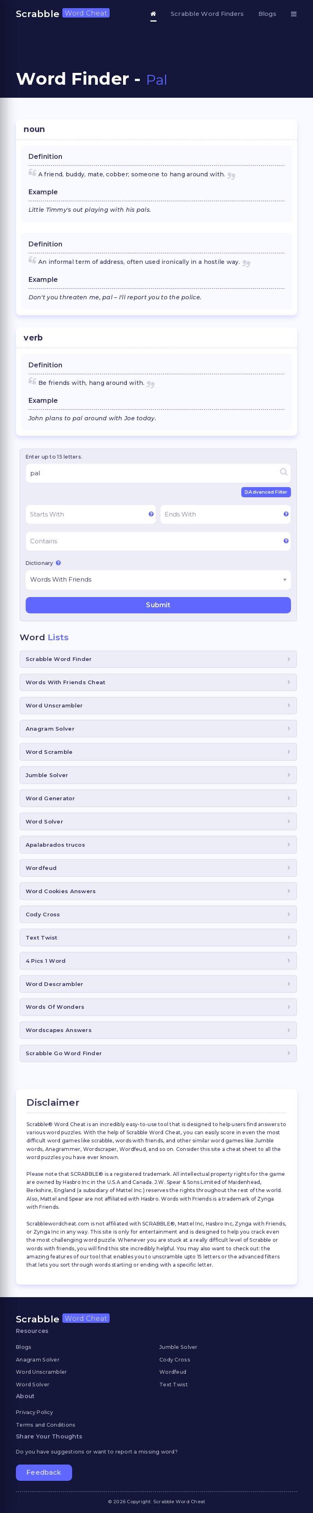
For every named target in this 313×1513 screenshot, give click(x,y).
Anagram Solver (50, 728)
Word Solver (44, 821)
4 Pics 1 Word (46, 960)
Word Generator (50, 798)
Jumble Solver (47, 775)
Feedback (43, 1472)
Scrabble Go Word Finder (64, 1053)
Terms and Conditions (46, 1425)
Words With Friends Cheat (66, 682)
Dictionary (43, 563)
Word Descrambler (54, 983)
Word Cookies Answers (61, 891)
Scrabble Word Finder (59, 659)
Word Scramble (49, 752)
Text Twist (41, 937)
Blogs (267, 14)
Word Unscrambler (54, 705)
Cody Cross (43, 914)
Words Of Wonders (55, 1007)
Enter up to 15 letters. (54, 457)
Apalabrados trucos (55, 844)
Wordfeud (41, 868)
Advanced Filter (266, 492)
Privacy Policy (34, 1412)
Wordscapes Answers (59, 1030)
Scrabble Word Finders (207, 14)
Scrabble (63, 14)
